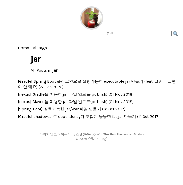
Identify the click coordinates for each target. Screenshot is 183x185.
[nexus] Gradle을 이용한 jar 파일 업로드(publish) (62, 94)
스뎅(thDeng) (86, 134)
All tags (40, 47)
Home (23, 47)
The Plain (109, 134)
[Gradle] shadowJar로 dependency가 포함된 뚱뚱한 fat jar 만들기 (77, 116)
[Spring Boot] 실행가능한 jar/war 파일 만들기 (59, 109)
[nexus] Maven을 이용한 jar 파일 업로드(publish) (62, 101)
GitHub (138, 134)
